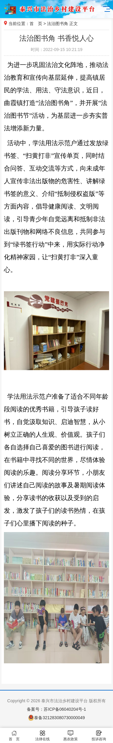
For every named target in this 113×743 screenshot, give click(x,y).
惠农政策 (71, 735)
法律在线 (42, 735)
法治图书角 (57, 23)
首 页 (36, 23)
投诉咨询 (99, 735)
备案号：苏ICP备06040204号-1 (56, 709)
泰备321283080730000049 (56, 718)
